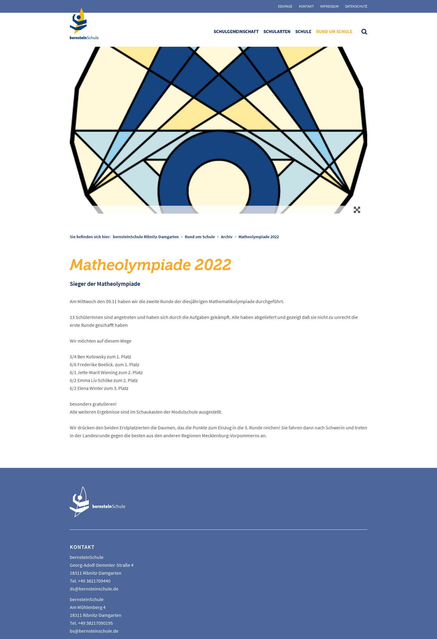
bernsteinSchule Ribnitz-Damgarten (146, 236)
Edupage (285, 6)
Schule (303, 31)
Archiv (226, 236)
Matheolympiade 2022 (259, 236)
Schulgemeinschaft (236, 31)
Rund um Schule (334, 31)
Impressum (329, 6)
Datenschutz (356, 6)
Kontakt (306, 6)
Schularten (276, 31)
